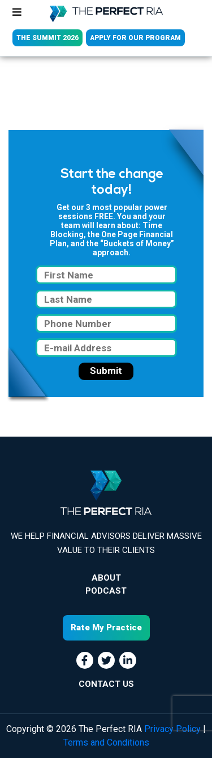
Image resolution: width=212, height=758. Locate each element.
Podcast (106, 591)
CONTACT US (106, 684)
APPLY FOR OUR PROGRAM (135, 38)
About (106, 578)
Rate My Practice (106, 627)
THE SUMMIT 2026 (47, 38)
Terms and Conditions (106, 742)
